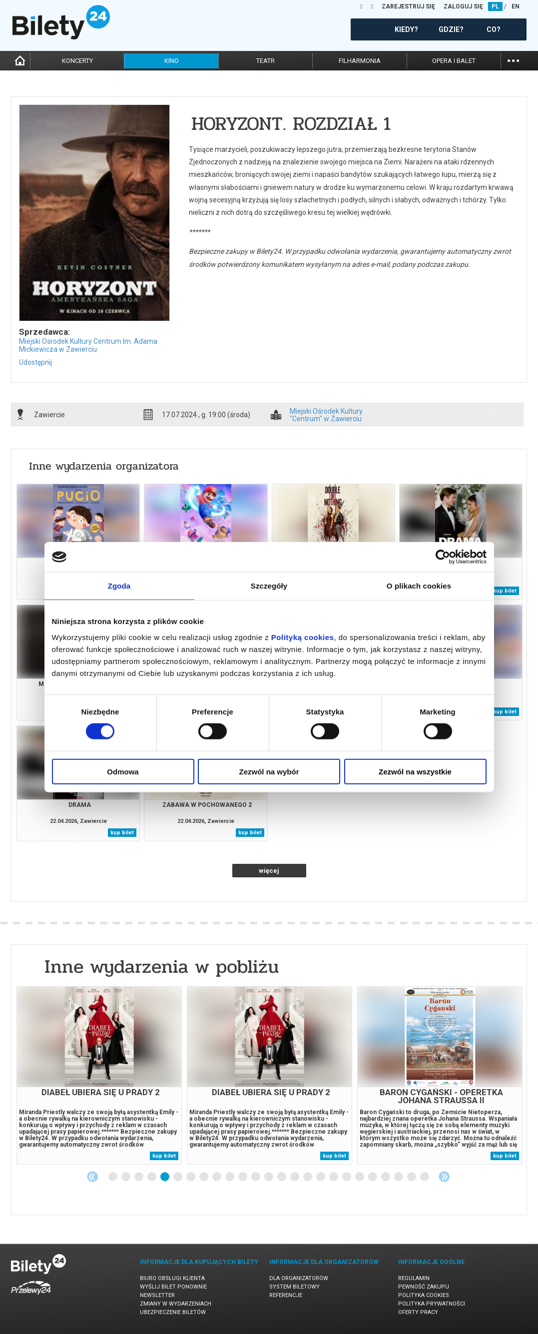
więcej (269, 870)
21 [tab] (373, 1177)
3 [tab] (139, 1177)
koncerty (77, 60)
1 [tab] (113, 1177)
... (513, 59)
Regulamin (414, 1278)
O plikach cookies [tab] (419, 586)
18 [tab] (334, 1177)
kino (171, 60)
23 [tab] (399, 1177)
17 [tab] (321, 1177)
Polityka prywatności (431, 1304)
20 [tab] (360, 1177)
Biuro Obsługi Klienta (172, 1278)
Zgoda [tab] (119, 586)
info (494, 414)
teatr (265, 60)
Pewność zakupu (423, 1287)
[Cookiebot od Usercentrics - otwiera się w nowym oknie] (443, 557)
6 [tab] (178, 1177)
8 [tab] (204, 1177)
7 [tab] (191, 1177)
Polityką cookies (302, 637)
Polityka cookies (423, 1295)
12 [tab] (256, 1177)
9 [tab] (217, 1177)
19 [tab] (347, 1177)
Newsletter (157, 1295)
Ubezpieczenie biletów (173, 1312)
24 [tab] (412, 1177)
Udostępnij (35, 362)
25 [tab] (425, 1177)
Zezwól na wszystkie (415, 771)
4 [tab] (152, 1177)
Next (444, 1176)
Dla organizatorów (298, 1278)
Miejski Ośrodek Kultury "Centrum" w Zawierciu (326, 415)
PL (495, 6)
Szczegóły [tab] (269, 586)
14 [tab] (282, 1177)
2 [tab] (126, 1177)
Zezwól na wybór (269, 771)
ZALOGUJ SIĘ (463, 6)
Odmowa (122, 771)
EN (516, 6)
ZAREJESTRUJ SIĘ (408, 6)
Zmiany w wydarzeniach (175, 1304)
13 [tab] (269, 1177)
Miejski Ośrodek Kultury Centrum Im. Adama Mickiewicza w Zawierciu (88, 345)
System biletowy (294, 1287)
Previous (92, 1176)
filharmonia (360, 60)
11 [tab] (243, 1177)
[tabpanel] (99, 1075)
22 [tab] (386, 1177)
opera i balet (454, 60)
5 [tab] (165, 1177)
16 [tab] (308, 1177)
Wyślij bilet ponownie (173, 1287)
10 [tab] (230, 1177)
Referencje (285, 1295)
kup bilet (505, 591)
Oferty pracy (418, 1312)
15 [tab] (295, 1177)
